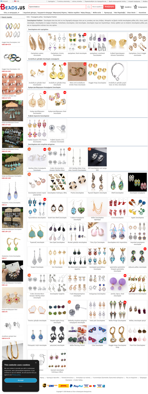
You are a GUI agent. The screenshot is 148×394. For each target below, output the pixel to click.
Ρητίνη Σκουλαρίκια (77, 193)
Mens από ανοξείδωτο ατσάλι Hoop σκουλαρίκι (77, 83)
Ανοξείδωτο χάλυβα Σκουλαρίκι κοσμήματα (43, 59)
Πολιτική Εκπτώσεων (67, 377)
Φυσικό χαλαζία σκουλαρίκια (77, 242)
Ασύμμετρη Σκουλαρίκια (97, 294)
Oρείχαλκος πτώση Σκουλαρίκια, (11, 202)
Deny (20, 386)
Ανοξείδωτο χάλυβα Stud (9, 96)
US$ (16, 1)
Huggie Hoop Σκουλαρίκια (97, 83)
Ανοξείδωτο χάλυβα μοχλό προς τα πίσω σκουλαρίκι (117, 83)
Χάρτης (42, 377)
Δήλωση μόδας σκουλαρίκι (137, 267)
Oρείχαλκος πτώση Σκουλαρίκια (57, 54)
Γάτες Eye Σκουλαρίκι (97, 242)
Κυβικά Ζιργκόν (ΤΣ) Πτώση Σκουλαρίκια (37, 140)
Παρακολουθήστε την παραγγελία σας (95, 1)
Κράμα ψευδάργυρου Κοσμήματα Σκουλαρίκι (44, 87)
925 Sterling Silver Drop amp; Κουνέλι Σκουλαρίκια (77, 169)
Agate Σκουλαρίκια (137, 218)
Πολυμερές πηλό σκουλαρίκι (37, 345)
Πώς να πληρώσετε (131, 377)
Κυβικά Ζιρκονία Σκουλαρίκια (38, 116)
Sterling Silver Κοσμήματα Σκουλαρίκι (37, 169)
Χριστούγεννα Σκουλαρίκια (137, 294)
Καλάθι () (128, 7)
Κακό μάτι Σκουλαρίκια (97, 320)
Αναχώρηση (142, 7)
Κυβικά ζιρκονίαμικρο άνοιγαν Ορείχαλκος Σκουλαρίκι (117, 54)
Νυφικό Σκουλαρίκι (37, 267)
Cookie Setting (78, 380)
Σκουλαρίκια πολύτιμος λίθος (57, 193)
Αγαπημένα (51, 1)
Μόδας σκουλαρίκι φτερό (137, 320)
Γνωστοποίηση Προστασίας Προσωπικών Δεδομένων (108, 377)
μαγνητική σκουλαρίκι (57, 345)
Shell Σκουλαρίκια (117, 193)
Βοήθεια (145, 1)
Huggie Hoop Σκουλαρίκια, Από (11, 42)
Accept (21, 380)
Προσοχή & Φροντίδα (53, 377)
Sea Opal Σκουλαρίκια (57, 242)
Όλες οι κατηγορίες (11, 13)
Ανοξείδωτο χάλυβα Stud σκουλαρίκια (37, 83)
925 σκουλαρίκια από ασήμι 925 (97, 169)
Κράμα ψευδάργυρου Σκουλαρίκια (37, 112)
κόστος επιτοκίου (77, 1)
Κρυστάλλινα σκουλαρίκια (37, 218)
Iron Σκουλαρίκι (57, 267)
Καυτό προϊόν (7, 17)
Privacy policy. (16, 375)
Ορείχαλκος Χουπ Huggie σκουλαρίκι (137, 54)
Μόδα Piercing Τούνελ (77, 345)
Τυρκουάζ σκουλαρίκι (37, 242)
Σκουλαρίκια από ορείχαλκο (38, 29)
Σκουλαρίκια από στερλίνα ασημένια (41, 144)
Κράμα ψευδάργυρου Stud (9, 309)
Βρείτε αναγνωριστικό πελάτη (117, 1)
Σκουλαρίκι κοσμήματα (137, 193)
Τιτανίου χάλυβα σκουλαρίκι (37, 320)
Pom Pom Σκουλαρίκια (137, 345)
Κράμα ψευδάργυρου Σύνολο (10, 122)
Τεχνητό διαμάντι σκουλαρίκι (97, 193)
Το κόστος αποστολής (63, 1)
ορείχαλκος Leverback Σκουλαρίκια (97, 54)
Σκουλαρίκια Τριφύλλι (57, 294)
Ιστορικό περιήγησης (134, 1)
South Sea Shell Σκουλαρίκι (57, 218)
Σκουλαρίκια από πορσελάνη (117, 242)
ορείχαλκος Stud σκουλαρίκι (77, 53)
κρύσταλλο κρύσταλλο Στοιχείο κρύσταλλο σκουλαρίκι (117, 269)
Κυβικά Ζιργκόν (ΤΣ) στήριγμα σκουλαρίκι (57, 140)
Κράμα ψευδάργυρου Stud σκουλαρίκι (57, 112)
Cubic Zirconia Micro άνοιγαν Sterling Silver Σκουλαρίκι (57, 169)
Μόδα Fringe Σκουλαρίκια (117, 320)
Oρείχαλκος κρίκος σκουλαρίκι (37, 54)
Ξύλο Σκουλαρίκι (97, 345)
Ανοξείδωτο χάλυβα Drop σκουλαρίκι (57, 83)
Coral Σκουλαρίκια (117, 218)
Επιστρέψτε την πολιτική (83, 377)
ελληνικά (4, 1)
